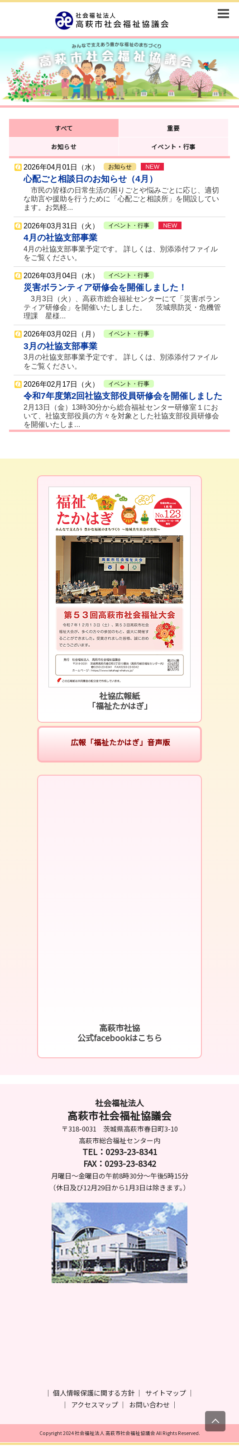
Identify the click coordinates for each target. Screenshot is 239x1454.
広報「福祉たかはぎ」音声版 (119, 742)
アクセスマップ (94, 1404)
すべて (64, 128)
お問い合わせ (149, 1404)
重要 (173, 128)
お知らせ (63, 146)
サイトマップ (165, 1392)
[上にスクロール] (215, 1421)
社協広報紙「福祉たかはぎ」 (119, 700)
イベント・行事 (173, 146)
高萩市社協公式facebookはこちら (119, 1032)
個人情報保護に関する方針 (93, 1392)
